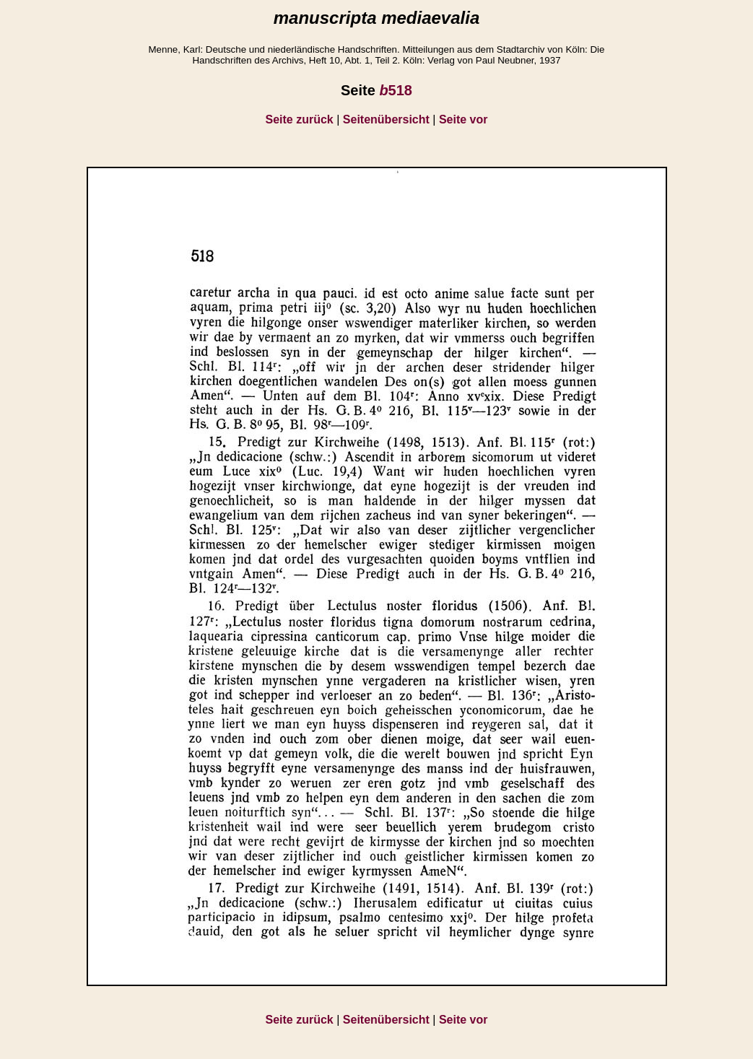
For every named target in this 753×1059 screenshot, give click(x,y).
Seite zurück (300, 119)
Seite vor (463, 119)
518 (395, 90)
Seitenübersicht (386, 119)
